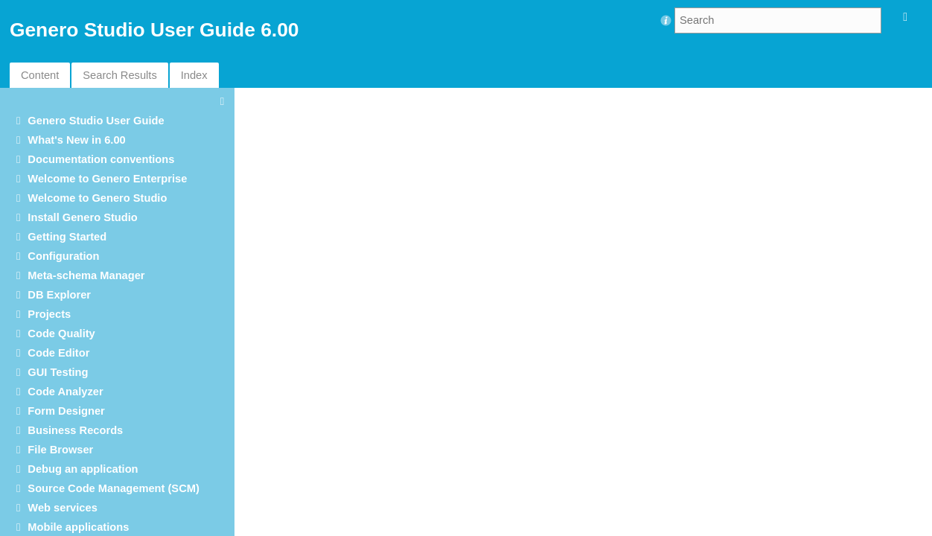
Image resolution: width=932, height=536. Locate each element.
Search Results (119, 75)
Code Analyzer (65, 392)
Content (40, 75)
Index (194, 75)
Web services (62, 508)
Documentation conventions (101, 159)
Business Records (75, 430)
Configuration (63, 256)
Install (82, 217)
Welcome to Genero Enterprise (107, 179)
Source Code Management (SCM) (113, 488)
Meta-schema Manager (86, 275)
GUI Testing (58, 372)
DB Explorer (59, 295)
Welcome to (97, 198)
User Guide (96, 121)
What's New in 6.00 (76, 140)
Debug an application (83, 469)
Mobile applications (78, 527)
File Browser (60, 450)
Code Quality (61, 333)
